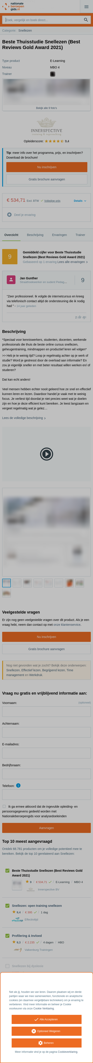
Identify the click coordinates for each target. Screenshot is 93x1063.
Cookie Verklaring (43, 1008)
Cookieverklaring (67, 1051)
